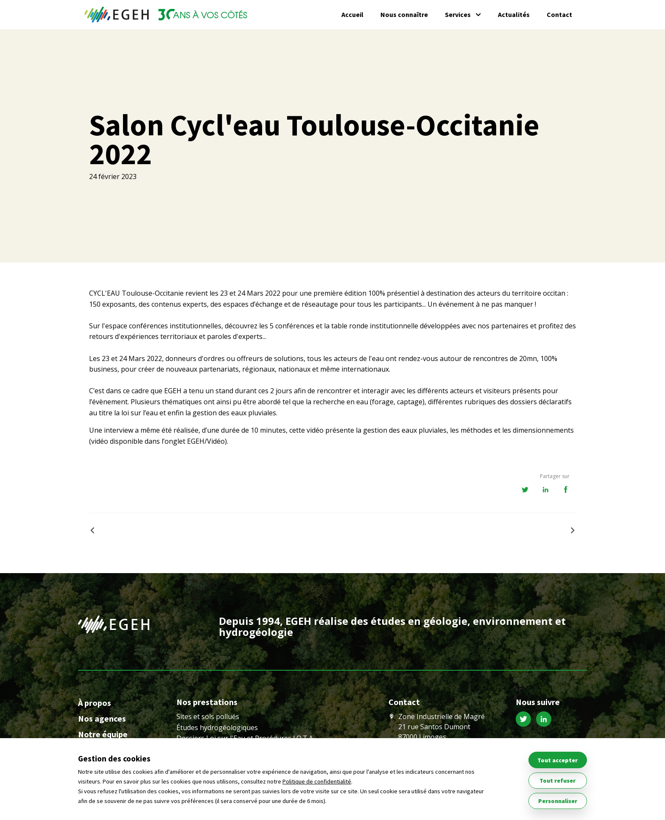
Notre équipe (103, 734)
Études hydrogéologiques (217, 727)
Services (458, 14)
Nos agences (102, 718)
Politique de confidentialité (316, 781)
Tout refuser (557, 780)
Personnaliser (557, 801)
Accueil (352, 14)
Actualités (514, 14)
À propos (94, 702)
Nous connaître (404, 14)
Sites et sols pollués (207, 716)
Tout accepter (557, 760)
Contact (559, 14)
